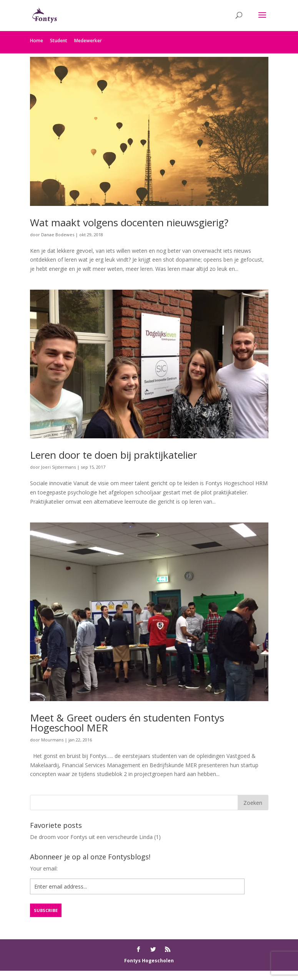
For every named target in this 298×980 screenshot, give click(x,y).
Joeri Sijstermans (58, 467)
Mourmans (52, 740)
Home (36, 40)
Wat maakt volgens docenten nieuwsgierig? (129, 222)
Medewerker (88, 40)
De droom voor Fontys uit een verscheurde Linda (91, 837)
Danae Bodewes (57, 234)
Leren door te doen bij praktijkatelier (113, 455)
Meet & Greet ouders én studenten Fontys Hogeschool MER (127, 723)
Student (58, 40)
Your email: (44, 868)
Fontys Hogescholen (149, 960)
